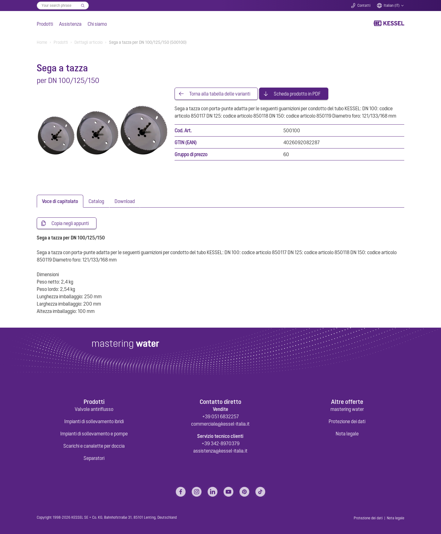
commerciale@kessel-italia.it (220, 424)
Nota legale (347, 433)
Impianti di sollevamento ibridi (94, 421)
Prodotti (45, 24)
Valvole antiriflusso (94, 409)
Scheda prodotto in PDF (297, 93)
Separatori (94, 458)
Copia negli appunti (70, 223)
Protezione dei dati (347, 421)
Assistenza (70, 24)
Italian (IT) (392, 5)
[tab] (60, 201)
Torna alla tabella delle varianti (219, 93)
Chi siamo (97, 24)
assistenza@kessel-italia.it (220, 450)
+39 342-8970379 (220, 443)
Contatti (364, 5)
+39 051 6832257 (220, 416)
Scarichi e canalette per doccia (94, 446)
